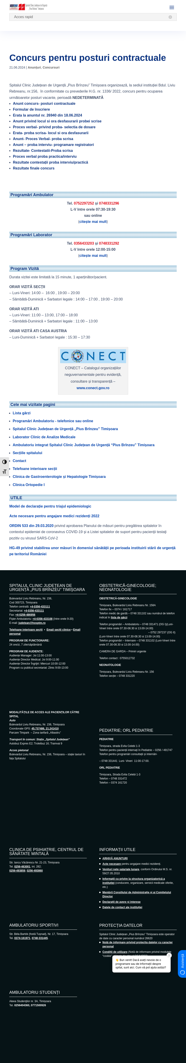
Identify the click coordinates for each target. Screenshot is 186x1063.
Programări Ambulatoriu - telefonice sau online (53, 421)
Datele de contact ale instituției (122, 907)
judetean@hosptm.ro (32, 622)
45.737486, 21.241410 (45, 728)
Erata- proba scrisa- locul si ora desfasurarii (50, 133)
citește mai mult (93, 222)
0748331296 (109, 203)
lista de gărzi (119, 617)
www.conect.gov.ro (93, 388)
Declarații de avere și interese (121, 901)
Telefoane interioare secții (35, 469)
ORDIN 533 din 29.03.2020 (31, 526)
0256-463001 (22, 866)
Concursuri (51, 67)
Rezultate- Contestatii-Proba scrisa (43, 151)
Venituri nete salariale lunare (120, 869)
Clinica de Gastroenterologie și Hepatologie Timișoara (59, 477)
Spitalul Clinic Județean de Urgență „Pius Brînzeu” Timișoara (65, 429)
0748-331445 (40, 938)
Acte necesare (111, 863)
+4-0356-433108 (42, 618)
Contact (19, 461)
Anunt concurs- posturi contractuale (44, 103)
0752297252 (84, 203)
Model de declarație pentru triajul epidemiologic (50, 506)
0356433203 (84, 243)
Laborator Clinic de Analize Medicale (44, 437)
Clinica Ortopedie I (29, 485)
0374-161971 (22, 938)
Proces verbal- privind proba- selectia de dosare (54, 127)
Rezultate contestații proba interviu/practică (50, 162)
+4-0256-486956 (25, 614)
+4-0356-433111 (40, 606)
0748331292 (109, 243)
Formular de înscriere (31, 109)
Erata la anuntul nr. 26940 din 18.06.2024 (47, 115)
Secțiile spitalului (27, 453)
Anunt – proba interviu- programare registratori (53, 145)
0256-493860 (35, 870)
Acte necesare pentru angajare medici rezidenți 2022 (54, 516)
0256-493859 (17, 870)
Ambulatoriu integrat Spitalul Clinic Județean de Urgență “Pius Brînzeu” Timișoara (83, 445)
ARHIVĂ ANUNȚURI (115, 858)
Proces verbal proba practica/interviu (45, 156)
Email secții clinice (59, 629)
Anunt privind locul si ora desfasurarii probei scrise (57, 121)
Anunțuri (34, 67)
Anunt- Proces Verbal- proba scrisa (43, 139)
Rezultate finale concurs (33, 168)
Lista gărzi (22, 413)
